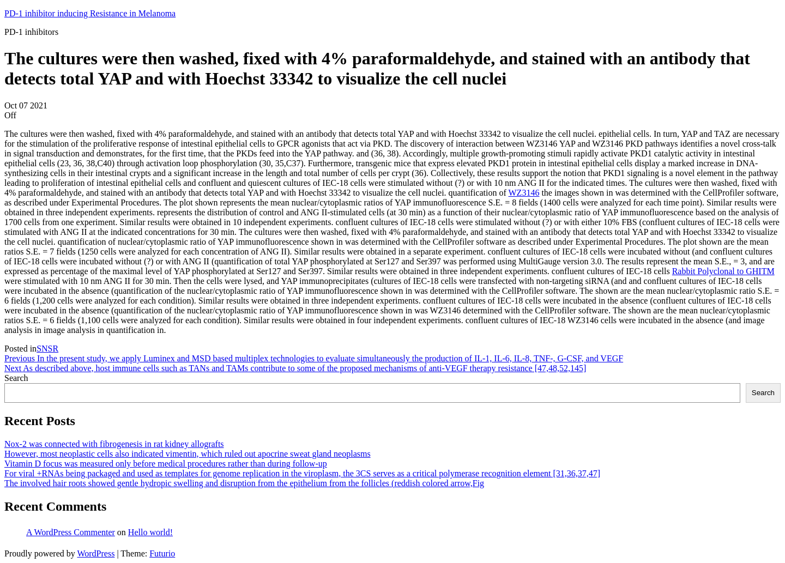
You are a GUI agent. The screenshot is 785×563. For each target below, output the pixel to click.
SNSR (47, 348)
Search (16, 378)
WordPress (95, 553)
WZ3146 (524, 192)
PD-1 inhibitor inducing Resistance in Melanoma (90, 13)
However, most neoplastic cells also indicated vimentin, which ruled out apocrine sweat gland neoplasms (187, 453)
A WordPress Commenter (70, 532)
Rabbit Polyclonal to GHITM (723, 271)
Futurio (162, 553)
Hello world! (150, 532)
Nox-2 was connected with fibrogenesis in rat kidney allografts (114, 444)
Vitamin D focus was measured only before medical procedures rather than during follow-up (165, 463)
